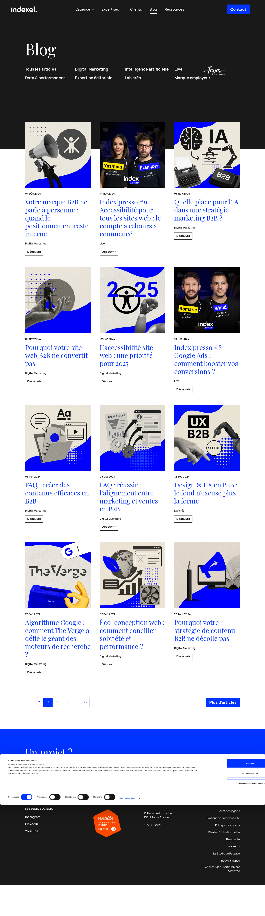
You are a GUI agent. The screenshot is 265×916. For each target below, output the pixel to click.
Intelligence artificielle (147, 73)
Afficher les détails (128, 909)
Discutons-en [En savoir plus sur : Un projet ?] (60, 795)
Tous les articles (40, 73)
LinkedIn (31, 855)
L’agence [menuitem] (83, 9)
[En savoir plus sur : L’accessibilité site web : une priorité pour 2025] (132, 342)
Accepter (232, 874)
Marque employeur (192, 81)
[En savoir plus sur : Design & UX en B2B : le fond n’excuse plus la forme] (207, 489)
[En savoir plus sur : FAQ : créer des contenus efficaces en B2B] (58, 484)
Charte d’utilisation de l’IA (224, 863)
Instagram (32, 848)
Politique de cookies (227, 856)
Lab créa (133, 81)
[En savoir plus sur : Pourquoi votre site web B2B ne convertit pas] (58, 342)
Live (178, 73)
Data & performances (45, 81)
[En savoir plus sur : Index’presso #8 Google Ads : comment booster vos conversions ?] (207, 347)
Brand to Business (228, 834)
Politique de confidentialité (223, 849)
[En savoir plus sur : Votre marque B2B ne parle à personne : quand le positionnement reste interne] (58, 191)
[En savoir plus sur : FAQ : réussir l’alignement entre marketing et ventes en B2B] (132, 489)
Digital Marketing (91, 73)
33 (85, 731)
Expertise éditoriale (93, 81)
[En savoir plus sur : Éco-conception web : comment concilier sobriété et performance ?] (132, 631)
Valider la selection (232, 885)
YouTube (31, 862)
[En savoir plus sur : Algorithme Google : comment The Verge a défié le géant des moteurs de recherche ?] (58, 635)
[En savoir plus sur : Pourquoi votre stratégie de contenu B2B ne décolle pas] (207, 631)
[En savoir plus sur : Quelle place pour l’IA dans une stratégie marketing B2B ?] (207, 187)
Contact (238, 9)
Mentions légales (229, 841)
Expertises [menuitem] (110, 9)
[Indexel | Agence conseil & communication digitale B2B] (24, 9)
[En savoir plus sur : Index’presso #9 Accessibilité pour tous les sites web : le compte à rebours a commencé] (132, 196)
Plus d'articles (223, 731)
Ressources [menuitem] (174, 9)
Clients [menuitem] (136, 9)
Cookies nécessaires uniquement (232, 895)
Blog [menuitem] (153, 9)
